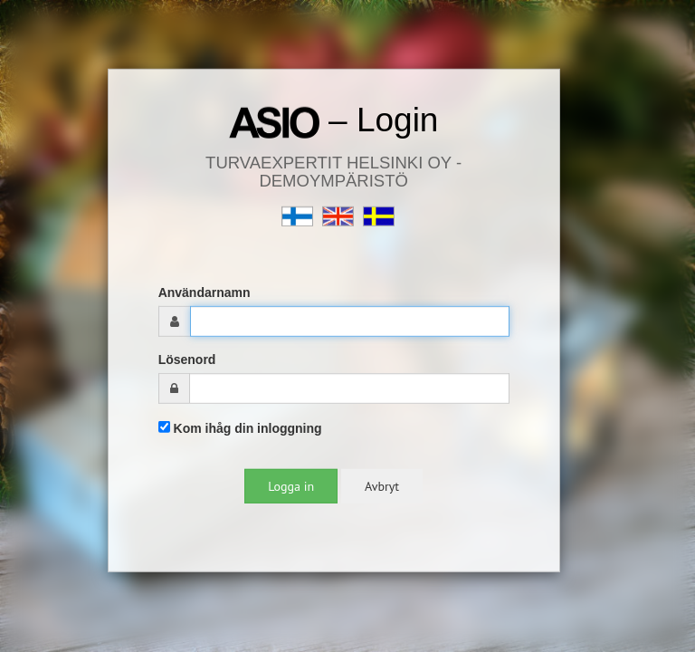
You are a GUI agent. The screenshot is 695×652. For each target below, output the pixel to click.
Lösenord (187, 359)
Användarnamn (204, 292)
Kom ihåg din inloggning (240, 428)
